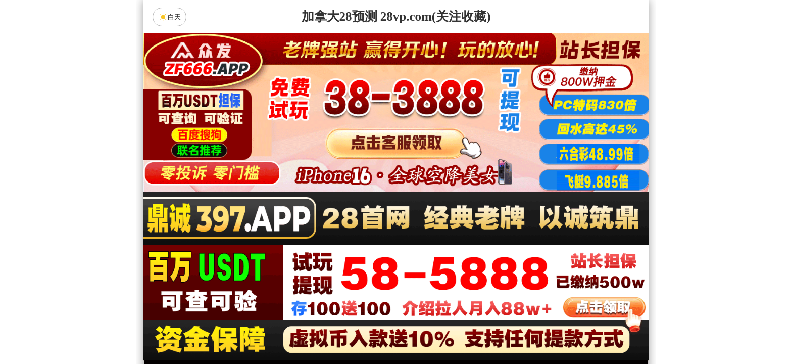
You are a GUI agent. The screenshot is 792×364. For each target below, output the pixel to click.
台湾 (428, 249)
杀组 (364, 329)
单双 (492, 329)
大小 (428, 329)
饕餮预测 (311, 276)
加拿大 (300, 249)
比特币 (492, 249)
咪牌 (467, 204)
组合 (300, 329)
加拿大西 (364, 249)
